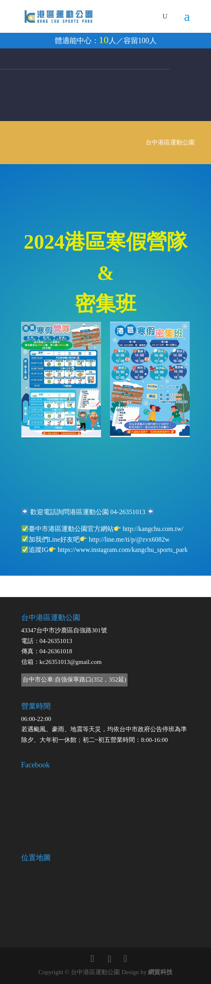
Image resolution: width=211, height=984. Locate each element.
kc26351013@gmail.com (71, 662)
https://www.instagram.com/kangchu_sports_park (123, 549)
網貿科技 (160, 972)
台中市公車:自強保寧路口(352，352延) (74, 679)
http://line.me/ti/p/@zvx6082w (129, 539)
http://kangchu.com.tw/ (153, 528)
